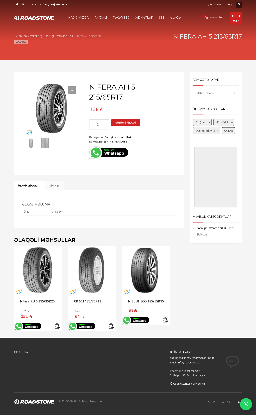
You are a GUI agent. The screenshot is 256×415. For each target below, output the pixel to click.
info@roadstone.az (189, 362)
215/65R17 (104, 141)
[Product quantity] (99, 124)
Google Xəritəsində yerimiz (187, 383)
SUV (199, 234)
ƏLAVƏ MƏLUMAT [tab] (29, 185)
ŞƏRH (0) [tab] (54, 185)
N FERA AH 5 (119, 141)
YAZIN (236, 19)
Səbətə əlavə (125, 122)
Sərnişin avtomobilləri (118, 137)
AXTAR (228, 130)
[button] (72, 90)
